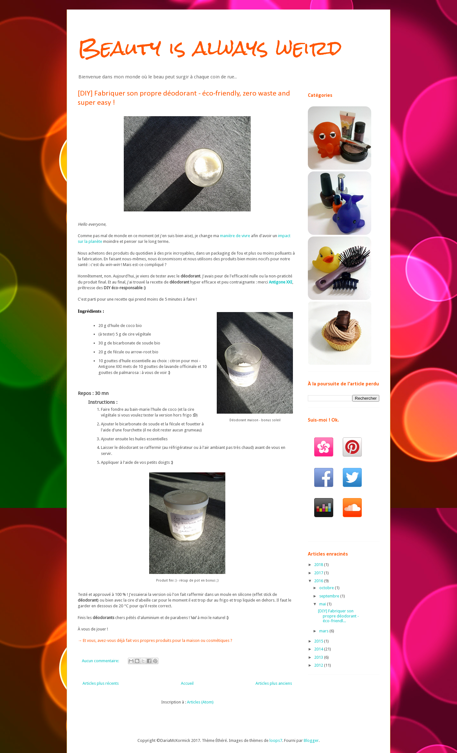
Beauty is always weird (210, 47)
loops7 (275, 740)
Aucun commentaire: (101, 660)
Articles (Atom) (200, 702)
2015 (319, 641)
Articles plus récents (101, 683)
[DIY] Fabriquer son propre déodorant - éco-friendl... (338, 616)
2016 (319, 580)
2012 (319, 665)
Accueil (187, 683)
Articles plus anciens (273, 683)
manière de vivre (235, 235)
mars (324, 631)
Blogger (311, 740)
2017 (319, 572)
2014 (319, 649)
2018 (319, 564)
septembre (329, 596)
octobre (327, 587)
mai (323, 604)
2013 (319, 657)
